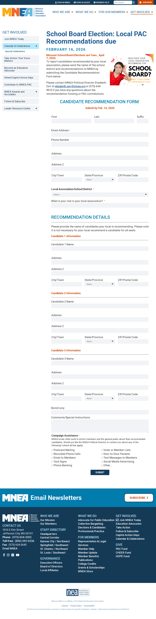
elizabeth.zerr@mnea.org (70, 86)
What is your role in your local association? (77, 201)
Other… (107, 465)
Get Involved (140, 12)
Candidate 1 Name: (62, 244)
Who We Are (61, 12)
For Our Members (112, 12)
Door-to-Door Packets (116, 453)
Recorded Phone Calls (67, 453)
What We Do (84, 12)
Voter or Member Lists (117, 450)
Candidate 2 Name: (62, 301)
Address (56, 153)
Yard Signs (60, 461)
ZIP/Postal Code (128, 175)
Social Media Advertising (118, 461)
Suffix (140, 116)
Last (96, 116)
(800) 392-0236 (24, 540)
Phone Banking (63, 465)
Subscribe (137, 497)
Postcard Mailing (64, 450)
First (54, 116)
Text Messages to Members (120, 457)
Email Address (60, 130)
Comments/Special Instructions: (70, 417)
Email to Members (65, 457)
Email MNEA (9, 548)
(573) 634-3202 (22, 537)
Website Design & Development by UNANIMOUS (113, 609)
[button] (130, 88)
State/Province (94, 175)
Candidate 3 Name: (62, 358)
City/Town (57, 175)
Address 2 (57, 164)
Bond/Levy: (58, 408)
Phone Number (60, 139)
